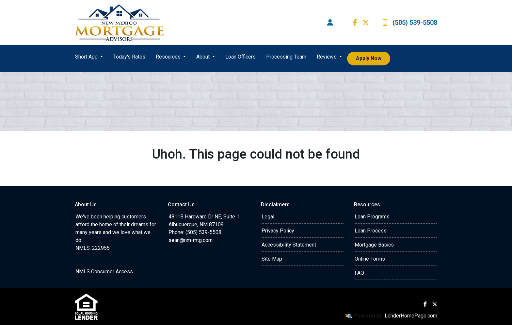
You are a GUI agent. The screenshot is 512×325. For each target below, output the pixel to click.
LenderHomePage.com (411, 316)
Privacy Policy (278, 231)
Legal (268, 217)
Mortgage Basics (374, 245)
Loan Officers (240, 57)
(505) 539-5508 (409, 22)
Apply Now (368, 58)
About (203, 57)
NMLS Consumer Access (104, 271)
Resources (169, 57)
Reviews (327, 57)
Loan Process (371, 231)
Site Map (272, 259)
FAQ (359, 273)
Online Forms (370, 259)
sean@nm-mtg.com (190, 240)
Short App (87, 57)
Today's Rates (129, 57)
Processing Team (286, 57)
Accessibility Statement (289, 245)
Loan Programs (372, 217)
